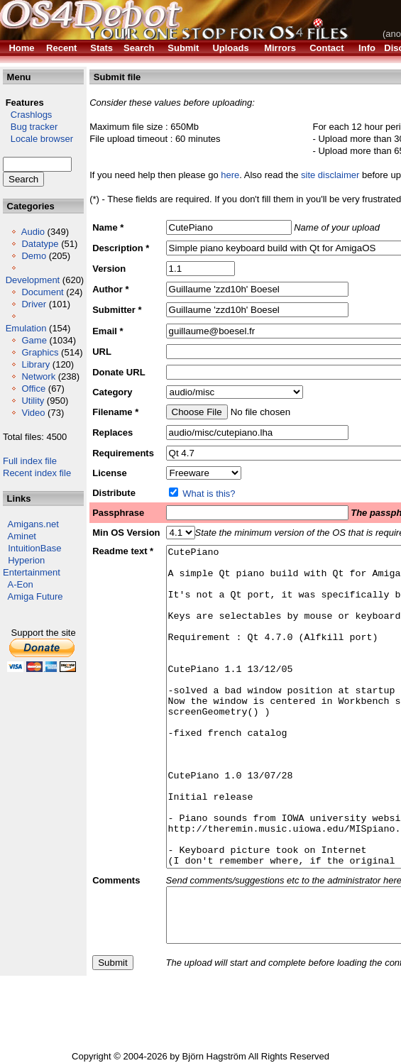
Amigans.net (33, 524)
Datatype (39, 243)
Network (38, 376)
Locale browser (38, 138)
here (230, 175)
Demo (33, 255)
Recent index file (37, 473)
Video (33, 412)
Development (33, 280)
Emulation (26, 328)
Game (33, 340)
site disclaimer (330, 175)
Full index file (30, 461)
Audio (33, 231)
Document (42, 292)
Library (35, 364)
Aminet (22, 536)
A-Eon (20, 584)
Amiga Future (35, 596)
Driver (33, 304)
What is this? (208, 493)
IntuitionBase (34, 548)
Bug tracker (30, 126)
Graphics (39, 352)
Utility (32, 400)
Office (33, 388)
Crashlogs (27, 114)
